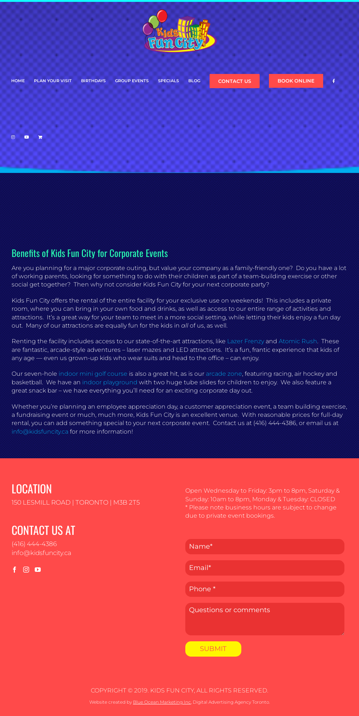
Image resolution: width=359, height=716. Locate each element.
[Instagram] (26, 570)
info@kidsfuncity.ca (40, 431)
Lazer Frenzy (245, 341)
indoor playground (109, 382)
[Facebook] (15, 570)
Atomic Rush (298, 341)
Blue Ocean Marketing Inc (162, 702)
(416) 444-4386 (34, 544)
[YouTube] (38, 570)
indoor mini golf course (93, 373)
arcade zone (224, 373)
